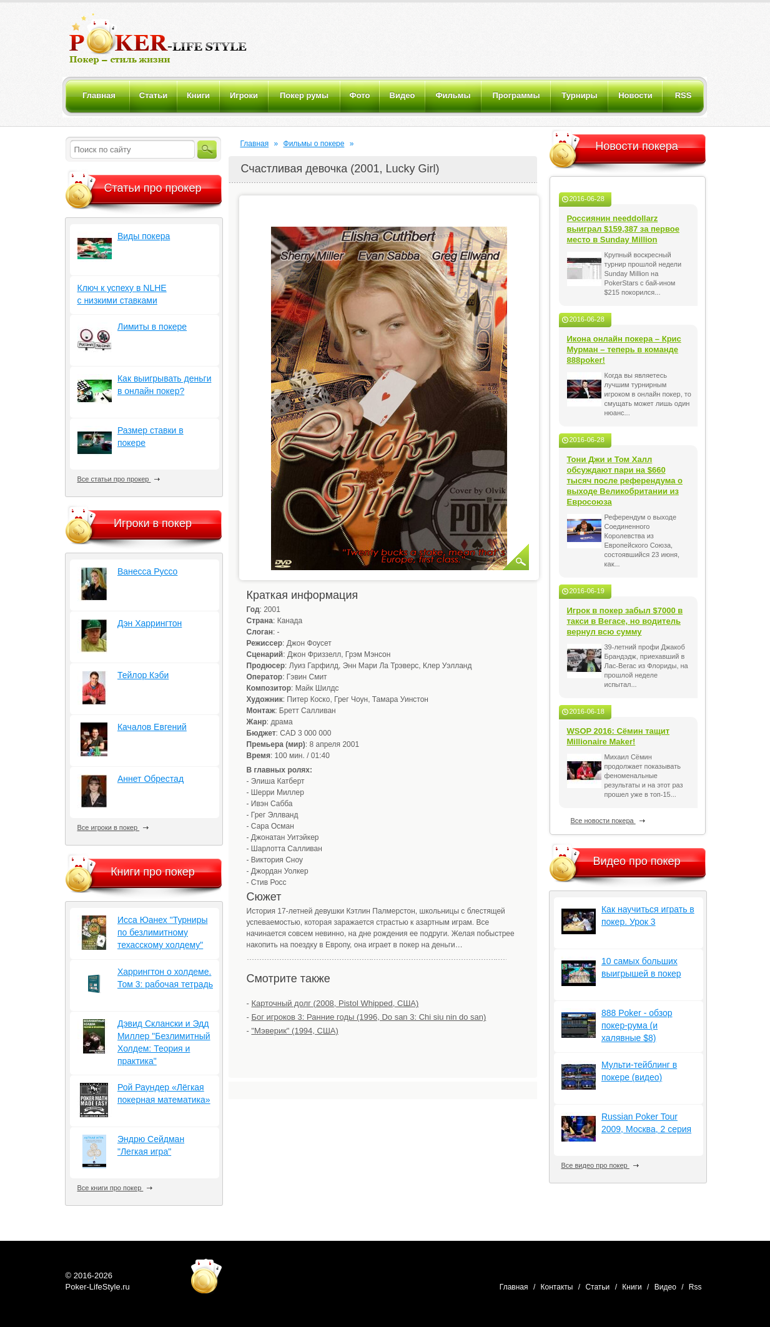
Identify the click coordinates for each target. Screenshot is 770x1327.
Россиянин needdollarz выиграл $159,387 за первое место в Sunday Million (623, 229)
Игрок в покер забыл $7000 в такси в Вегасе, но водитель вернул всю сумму (625, 621)
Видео (665, 1287)
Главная (254, 143)
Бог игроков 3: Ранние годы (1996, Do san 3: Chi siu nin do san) (368, 1017)
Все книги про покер (115, 1187)
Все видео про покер (600, 1165)
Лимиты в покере (152, 327)
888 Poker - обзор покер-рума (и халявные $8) (637, 1025)
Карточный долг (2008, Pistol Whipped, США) (334, 1003)
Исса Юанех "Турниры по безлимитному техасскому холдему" (162, 932)
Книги (631, 1287)
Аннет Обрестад (150, 779)
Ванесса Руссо (147, 571)
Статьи (597, 1287)
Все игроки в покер (113, 827)
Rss (695, 1287)
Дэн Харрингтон (149, 623)
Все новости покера (608, 820)
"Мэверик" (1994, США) (294, 1030)
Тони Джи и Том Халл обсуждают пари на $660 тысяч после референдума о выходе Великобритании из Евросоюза (625, 480)
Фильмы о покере (314, 143)
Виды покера (143, 236)
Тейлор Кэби (143, 675)
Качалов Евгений (152, 727)
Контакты (557, 1287)
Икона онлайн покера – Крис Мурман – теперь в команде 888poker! (624, 349)
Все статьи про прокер (118, 479)
